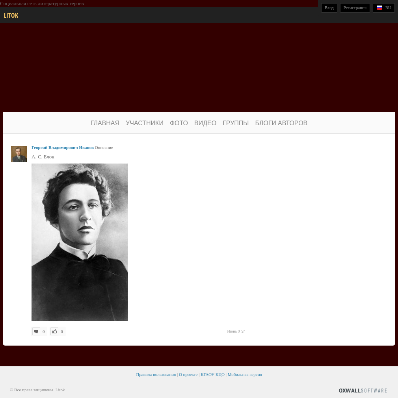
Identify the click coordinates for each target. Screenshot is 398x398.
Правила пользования (156, 374)
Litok (11, 15)
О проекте (188, 374)
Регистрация (355, 7)
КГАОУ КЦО (213, 374)
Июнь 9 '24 (236, 331)
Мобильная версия (245, 374)
